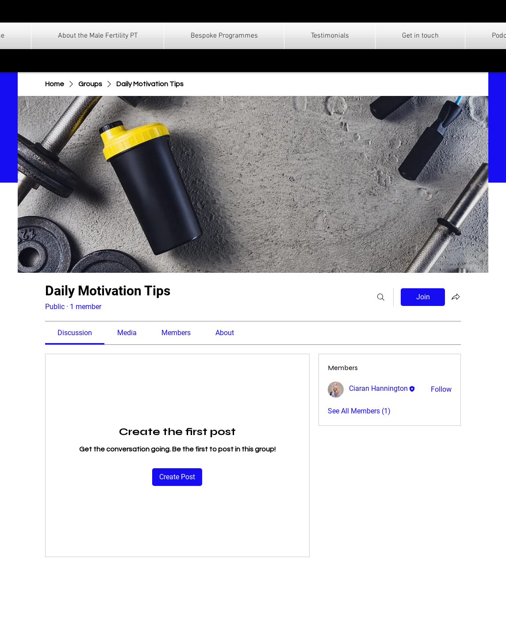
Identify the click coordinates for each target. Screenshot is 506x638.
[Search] (381, 297)
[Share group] (455, 296)
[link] (75, 333)
